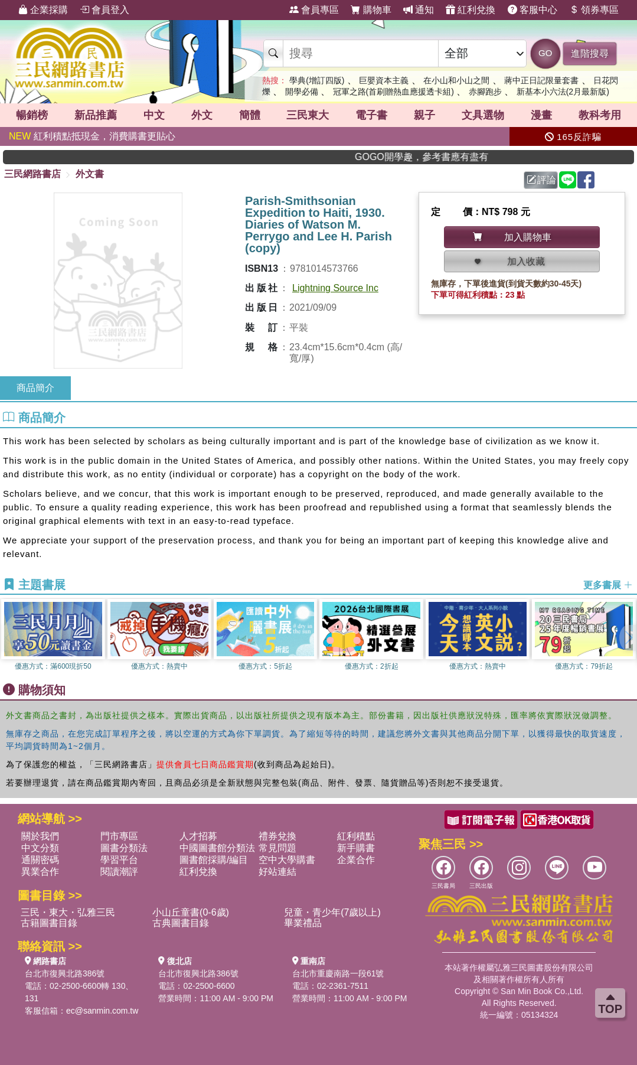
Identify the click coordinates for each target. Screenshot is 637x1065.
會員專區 (314, 10)
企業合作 (356, 860)
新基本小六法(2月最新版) (563, 91)
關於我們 (40, 836)
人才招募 (198, 836)
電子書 (371, 115)
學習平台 (119, 860)
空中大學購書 (287, 860)
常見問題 (277, 848)
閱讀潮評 (119, 872)
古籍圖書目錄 (49, 923)
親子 (424, 115)
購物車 (371, 10)
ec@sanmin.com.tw (102, 1010)
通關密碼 (40, 860)
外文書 (90, 174)
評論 (541, 180)
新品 (95, 115)
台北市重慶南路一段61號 (338, 973)
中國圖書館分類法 (217, 848)
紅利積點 (356, 836)
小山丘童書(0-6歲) (190, 912)
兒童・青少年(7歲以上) (332, 912)
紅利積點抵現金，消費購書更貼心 (92, 136)
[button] (628, 638)
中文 (154, 115)
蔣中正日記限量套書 (541, 80)
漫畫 (541, 115)
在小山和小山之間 (456, 80)
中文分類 (40, 848)
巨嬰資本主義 (384, 80)
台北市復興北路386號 (64, 973)
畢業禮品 (303, 923)
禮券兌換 (277, 836)
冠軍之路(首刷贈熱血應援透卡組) (393, 91)
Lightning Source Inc (335, 288)
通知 (418, 10)
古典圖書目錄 (180, 923)
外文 (202, 115)
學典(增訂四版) (316, 80)
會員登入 (104, 10)
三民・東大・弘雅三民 (68, 912)
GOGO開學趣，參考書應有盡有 (442, 157)
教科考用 (600, 115)
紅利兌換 (470, 10)
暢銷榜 (32, 115)
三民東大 (307, 115)
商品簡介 (35, 388)
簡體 (249, 115)
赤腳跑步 (485, 91)
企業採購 (43, 10)
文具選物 (483, 115)
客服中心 (532, 10)
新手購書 (356, 848)
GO (545, 53)
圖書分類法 (124, 848)
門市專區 (119, 836)
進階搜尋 (590, 53)
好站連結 (277, 872)
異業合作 (40, 872)
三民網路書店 (32, 174)
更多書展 (608, 585)
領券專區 (594, 10)
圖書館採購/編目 (213, 860)
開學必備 (301, 91)
